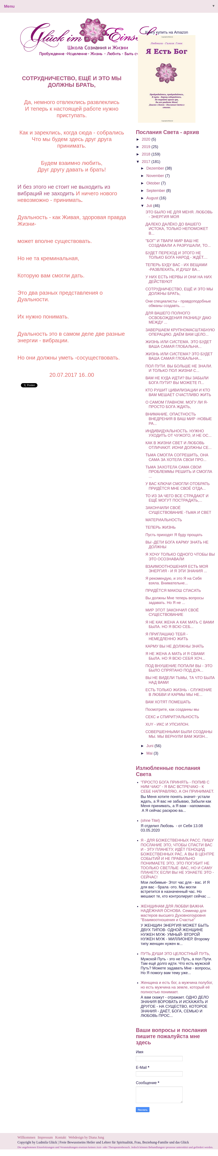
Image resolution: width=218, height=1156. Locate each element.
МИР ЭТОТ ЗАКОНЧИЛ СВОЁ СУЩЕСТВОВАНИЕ (172, 612)
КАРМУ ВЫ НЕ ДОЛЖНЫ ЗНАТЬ (174, 646)
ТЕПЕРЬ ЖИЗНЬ (160, 527)
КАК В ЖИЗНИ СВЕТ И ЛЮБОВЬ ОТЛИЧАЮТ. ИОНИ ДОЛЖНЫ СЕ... (178, 445)
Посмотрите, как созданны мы (172, 709)
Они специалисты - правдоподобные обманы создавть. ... (178, 303)
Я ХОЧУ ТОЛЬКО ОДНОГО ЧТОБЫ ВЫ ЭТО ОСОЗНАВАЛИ (180, 556)
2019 (146, 147)
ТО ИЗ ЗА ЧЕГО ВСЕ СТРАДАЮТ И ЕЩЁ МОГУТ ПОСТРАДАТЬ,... (176, 498)
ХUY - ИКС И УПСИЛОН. (167, 724)
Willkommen (26, 1137)
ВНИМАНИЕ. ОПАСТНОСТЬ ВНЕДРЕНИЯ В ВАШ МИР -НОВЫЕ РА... (178, 418)
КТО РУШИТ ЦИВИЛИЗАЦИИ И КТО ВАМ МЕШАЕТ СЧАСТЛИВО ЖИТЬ (178, 392)
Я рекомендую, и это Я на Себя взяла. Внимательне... (173, 580)
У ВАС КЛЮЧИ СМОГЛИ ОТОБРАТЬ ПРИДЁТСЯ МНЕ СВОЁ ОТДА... (177, 486)
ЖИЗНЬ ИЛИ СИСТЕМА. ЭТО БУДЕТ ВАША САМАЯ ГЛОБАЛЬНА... (178, 344)
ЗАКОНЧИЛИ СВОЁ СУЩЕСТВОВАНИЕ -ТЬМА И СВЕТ (178, 510)
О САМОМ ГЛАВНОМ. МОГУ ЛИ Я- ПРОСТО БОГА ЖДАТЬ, (176, 404)
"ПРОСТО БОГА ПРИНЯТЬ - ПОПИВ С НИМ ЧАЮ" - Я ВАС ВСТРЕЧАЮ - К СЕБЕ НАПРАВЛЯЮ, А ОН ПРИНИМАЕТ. (177, 787)
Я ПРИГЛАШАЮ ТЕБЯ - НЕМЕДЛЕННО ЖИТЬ (166, 636)
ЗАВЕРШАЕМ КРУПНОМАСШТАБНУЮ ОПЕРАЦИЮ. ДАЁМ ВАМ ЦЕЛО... (180, 332)
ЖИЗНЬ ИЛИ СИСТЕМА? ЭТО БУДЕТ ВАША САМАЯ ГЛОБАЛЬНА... (179, 356)
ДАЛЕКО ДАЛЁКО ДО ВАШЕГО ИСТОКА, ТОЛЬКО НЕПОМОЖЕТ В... (176, 228)
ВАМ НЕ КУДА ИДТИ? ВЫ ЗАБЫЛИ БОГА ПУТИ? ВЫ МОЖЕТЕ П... (176, 380)
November (155, 176)
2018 (146, 154)
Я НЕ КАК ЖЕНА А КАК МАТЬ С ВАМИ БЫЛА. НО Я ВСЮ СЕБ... (179, 624)
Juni (150, 746)
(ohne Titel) (150, 820)
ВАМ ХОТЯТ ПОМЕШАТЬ (168, 702)
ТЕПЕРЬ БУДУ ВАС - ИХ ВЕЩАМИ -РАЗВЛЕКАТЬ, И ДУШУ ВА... (176, 267)
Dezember (155, 168)
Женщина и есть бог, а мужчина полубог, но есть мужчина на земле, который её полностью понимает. (177, 987)
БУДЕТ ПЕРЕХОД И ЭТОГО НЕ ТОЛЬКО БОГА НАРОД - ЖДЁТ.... (176, 255)
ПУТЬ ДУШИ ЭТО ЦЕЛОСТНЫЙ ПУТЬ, (175, 954)
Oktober (153, 183)
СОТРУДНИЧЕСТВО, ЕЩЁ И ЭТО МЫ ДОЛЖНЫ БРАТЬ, (179, 291)
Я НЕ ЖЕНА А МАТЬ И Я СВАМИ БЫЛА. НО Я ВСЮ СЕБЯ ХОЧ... (175, 656)
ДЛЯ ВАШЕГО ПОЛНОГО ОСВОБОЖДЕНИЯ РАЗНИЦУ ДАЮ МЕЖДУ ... (178, 317)
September (156, 190)
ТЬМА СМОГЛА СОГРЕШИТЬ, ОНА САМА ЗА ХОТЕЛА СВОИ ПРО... (176, 457)
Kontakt (60, 1137)
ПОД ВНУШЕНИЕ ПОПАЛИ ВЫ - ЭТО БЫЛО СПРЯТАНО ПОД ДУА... (178, 668)
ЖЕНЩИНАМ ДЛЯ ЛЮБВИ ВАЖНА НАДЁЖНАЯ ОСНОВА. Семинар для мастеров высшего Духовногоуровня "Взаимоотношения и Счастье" (173, 913)
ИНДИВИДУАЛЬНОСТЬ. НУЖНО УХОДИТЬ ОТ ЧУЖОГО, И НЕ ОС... (178, 433)
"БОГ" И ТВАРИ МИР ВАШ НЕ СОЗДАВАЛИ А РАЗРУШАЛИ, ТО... (178, 243)
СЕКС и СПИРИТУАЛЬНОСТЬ (172, 717)
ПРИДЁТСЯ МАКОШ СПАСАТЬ (173, 590)
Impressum (46, 1137)
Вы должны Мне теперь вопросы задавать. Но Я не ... (174, 600)
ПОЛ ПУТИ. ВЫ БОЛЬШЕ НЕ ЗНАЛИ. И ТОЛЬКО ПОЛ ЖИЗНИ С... (178, 368)
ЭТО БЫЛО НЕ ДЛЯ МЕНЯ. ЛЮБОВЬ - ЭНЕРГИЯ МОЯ (178, 214)
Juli (149, 206)
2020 (146, 139)
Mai (150, 753)
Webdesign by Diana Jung (86, 1137)
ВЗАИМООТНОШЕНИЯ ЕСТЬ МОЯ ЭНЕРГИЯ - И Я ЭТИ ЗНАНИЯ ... (176, 568)
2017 (146, 162)
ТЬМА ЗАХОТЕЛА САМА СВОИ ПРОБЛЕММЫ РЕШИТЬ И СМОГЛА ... (178, 471)
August (152, 198)
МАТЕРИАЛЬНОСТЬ (163, 520)
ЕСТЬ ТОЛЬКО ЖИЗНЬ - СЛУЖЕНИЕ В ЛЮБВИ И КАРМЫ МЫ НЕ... (178, 692)
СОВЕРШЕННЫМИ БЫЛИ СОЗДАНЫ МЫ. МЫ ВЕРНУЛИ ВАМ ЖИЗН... (178, 734)
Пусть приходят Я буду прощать (173, 535)
